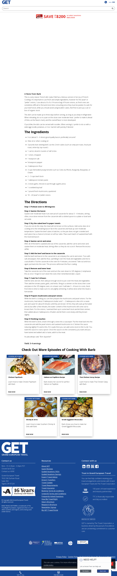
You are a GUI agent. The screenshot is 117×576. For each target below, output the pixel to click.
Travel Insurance (48, 488)
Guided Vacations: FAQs (50, 471)
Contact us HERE (8, 471)
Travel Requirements (50, 485)
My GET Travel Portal (50, 510)
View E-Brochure (48, 502)
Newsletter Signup (49, 507)
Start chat (103, 571)
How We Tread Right (49, 499)
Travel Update (47, 482)
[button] (114, 568)
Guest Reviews (47, 469)
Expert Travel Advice (49, 477)
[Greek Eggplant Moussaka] (76, 416)
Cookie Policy (73, 557)
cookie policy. (48, 565)
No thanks (86, 571)
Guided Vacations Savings (51, 474)
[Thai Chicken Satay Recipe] (94, 374)
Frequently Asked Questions (52, 496)
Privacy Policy (61, 557)
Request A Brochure (49, 504)
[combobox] (56, 8)
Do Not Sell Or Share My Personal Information (97, 557)
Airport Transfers (48, 480)
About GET (46, 466)
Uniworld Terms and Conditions (54, 494)
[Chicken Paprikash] (23, 374)
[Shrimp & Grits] (41, 416)
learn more (71, 17)
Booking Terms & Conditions (53, 491)
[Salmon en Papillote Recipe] (58, 374)
